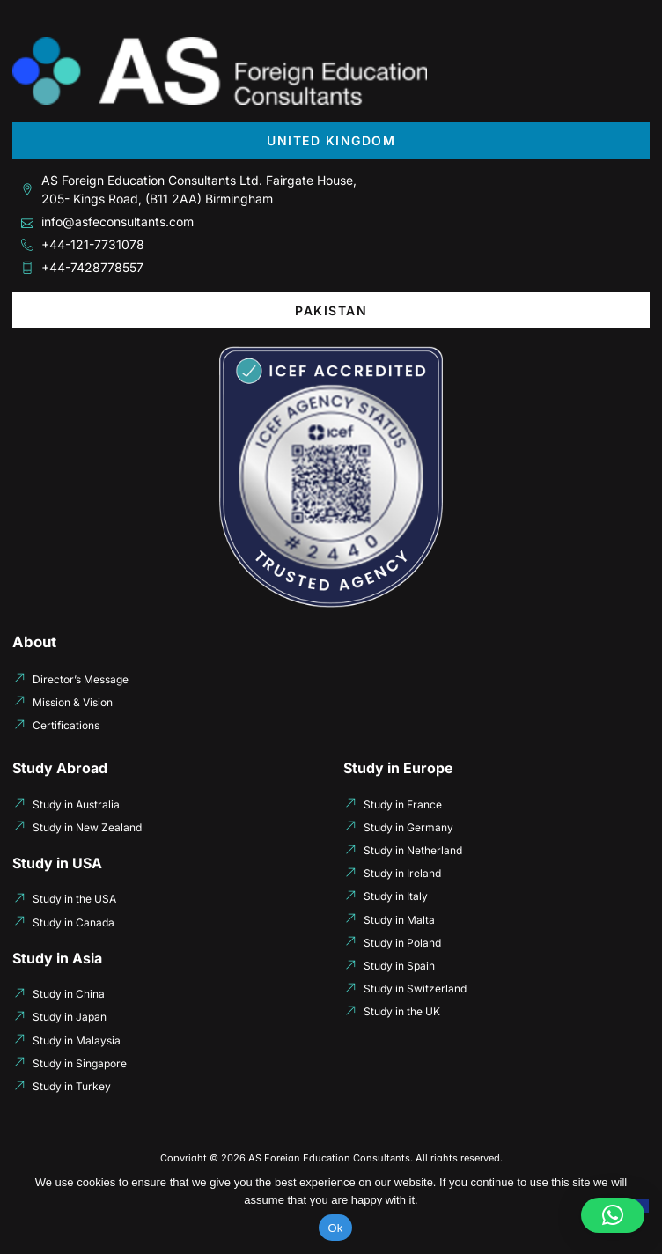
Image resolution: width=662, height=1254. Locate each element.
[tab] (331, 140)
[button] (612, 1215)
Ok (334, 1228)
